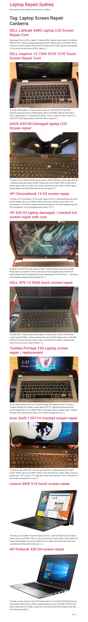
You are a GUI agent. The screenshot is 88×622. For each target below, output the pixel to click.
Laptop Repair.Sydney (32, 4)
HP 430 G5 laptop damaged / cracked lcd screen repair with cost (43, 214)
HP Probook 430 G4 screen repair (37, 549)
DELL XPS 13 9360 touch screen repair (41, 282)
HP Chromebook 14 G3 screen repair (39, 194)
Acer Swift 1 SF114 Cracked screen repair (44, 418)
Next (75, 615)
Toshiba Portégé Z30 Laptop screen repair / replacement (39, 350)
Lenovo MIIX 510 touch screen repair (40, 484)
